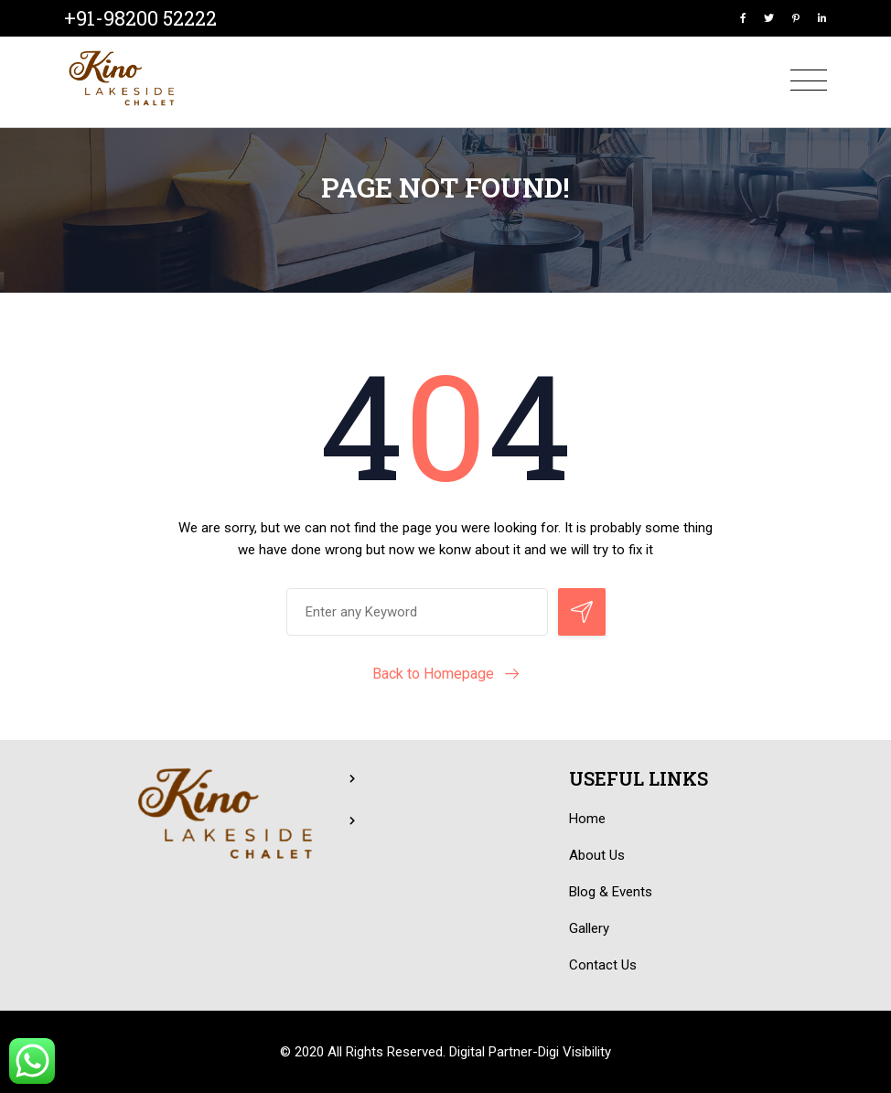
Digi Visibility (574, 1052)
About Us (597, 855)
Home (587, 818)
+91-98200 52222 (140, 18)
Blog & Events (610, 892)
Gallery (589, 928)
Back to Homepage (433, 673)
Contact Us (603, 965)
